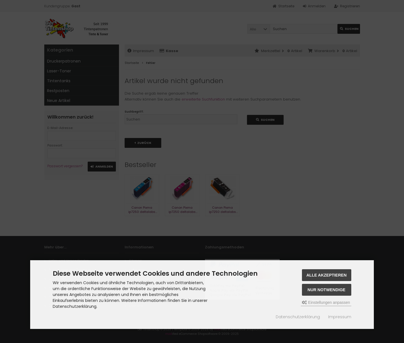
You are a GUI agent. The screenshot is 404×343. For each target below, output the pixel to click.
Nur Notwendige (326, 290)
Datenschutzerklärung (298, 317)
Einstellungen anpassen (326, 302)
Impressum (339, 317)
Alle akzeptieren (326, 275)
